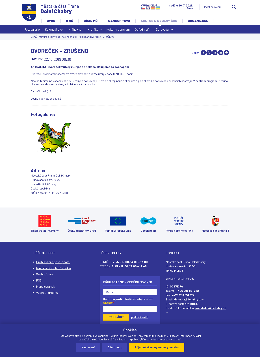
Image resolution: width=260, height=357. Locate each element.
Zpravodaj (162, 30)
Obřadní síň (142, 29)
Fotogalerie (32, 29)
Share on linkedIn (215, 52)
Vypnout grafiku (47, 292)
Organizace (198, 21)
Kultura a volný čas (159, 21)
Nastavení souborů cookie (53, 268)
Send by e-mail (220, 52)
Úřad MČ (91, 21)
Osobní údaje (44, 274)
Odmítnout (115, 347)
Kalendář (84, 36)
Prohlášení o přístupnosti (53, 262)
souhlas (104, 335)
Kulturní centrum (118, 29)
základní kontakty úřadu (180, 278)
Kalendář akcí (54, 29)
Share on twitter (209, 52)
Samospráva (119, 21)
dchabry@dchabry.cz (189, 299)
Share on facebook (203, 52)
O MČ (69, 21)
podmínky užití (139, 317)
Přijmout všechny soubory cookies (157, 347)
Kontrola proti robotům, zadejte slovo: (128, 300)
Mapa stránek (45, 286)
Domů (34, 36)
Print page (226, 52)
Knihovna (74, 29)
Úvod (51, 21)
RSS (39, 280)
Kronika (93, 30)
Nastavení (88, 347)
